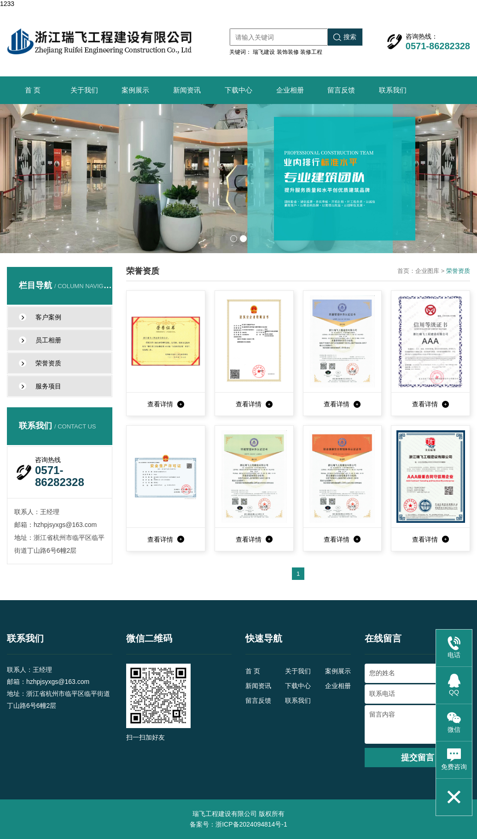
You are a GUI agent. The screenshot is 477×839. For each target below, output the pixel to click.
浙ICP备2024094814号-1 (251, 824)
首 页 (33, 90)
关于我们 (84, 90)
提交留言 (417, 757)
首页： (406, 270)
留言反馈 (341, 90)
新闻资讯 (187, 90)
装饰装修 (288, 52)
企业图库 (427, 270)
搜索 (344, 37)
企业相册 (290, 90)
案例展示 (135, 90)
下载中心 (238, 90)
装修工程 (311, 52)
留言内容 (417, 724)
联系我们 (393, 90)
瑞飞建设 (264, 52)
